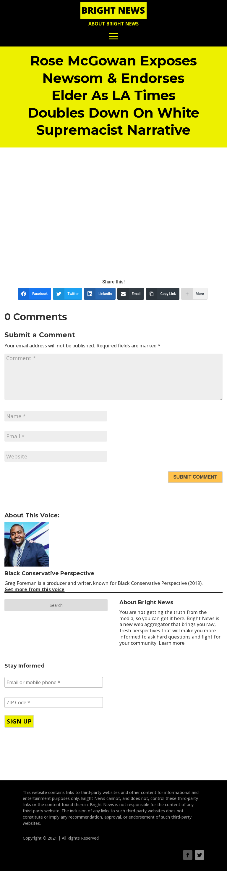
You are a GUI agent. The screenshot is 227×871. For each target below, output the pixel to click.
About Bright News (113, 23)
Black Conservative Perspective (49, 573)
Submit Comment (195, 476)
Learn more (171, 643)
